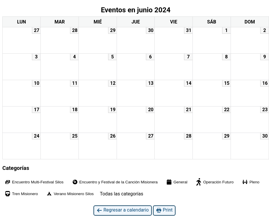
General (176, 181)
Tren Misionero (21, 193)
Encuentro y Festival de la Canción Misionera (115, 182)
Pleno (250, 182)
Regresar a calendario (122, 210)
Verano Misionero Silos (69, 194)
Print (164, 210)
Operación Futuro (214, 182)
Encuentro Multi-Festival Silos (34, 182)
